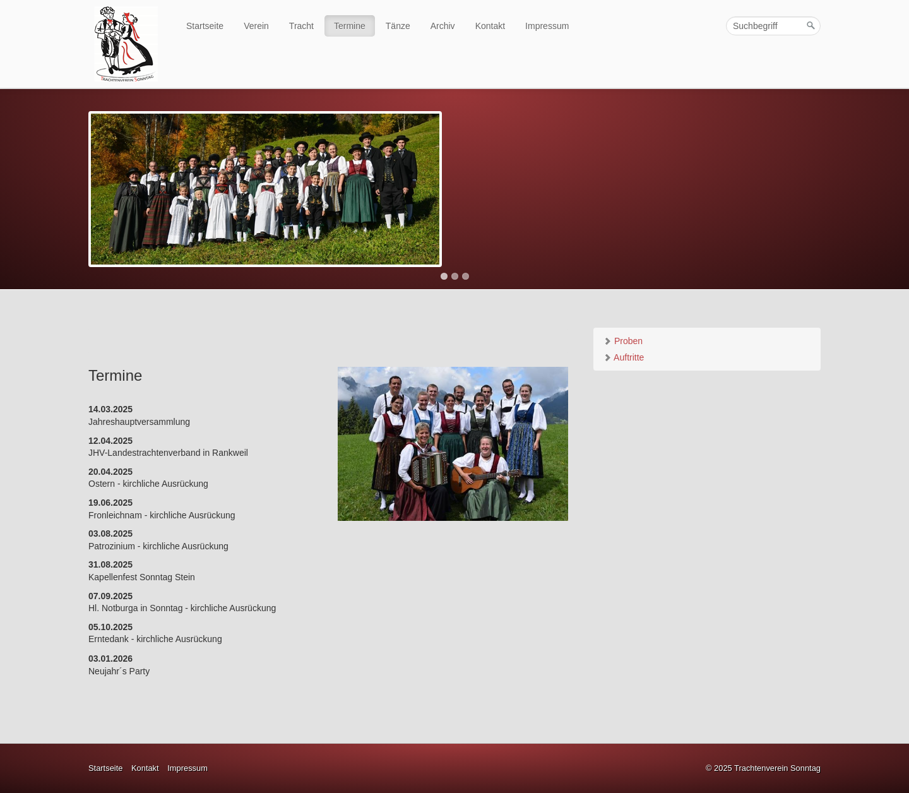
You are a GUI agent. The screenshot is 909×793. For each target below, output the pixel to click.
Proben (623, 341)
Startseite (204, 26)
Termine (349, 26)
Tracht (301, 26)
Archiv (443, 26)
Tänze (398, 26)
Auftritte (623, 357)
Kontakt (490, 26)
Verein (256, 26)
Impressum (547, 26)
